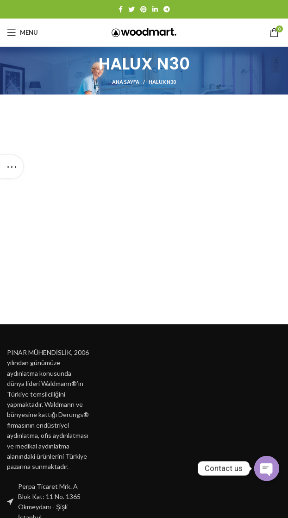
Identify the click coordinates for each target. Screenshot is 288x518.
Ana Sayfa (125, 82)
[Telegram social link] (167, 9)
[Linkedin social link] (155, 9)
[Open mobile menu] (22, 32)
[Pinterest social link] (144, 9)
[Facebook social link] (120, 9)
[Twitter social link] (131, 9)
